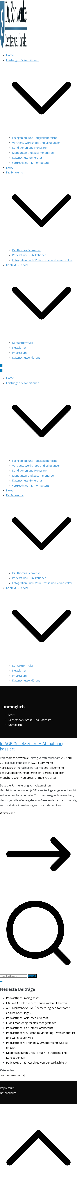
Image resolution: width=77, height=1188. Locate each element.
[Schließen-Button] (1, 370)
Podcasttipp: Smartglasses (22, 998)
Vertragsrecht (8, 767)
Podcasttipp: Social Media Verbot (27, 1018)
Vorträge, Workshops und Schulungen (36, 143)
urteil (53, 777)
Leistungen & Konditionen (22, 383)
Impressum (19, 352)
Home (10, 55)
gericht (47, 773)
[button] (41, 133)
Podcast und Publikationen (29, 255)
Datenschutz (8, 1093)
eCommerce (46, 763)
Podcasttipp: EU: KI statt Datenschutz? (30, 1028)
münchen (6, 777)
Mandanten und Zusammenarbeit (33, 152)
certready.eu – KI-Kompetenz (30, 162)
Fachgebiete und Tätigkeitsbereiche (34, 138)
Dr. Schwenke (14, 495)
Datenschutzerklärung (26, 357)
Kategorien (7, 1070)
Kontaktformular (22, 343)
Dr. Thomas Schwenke (26, 250)
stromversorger (23, 777)
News (9, 167)
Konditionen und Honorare (29, 147)
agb (46, 767)
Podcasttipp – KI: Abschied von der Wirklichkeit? (36, 1062)
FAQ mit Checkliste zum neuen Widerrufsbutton (36, 1003)
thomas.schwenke (17, 758)
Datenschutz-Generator (27, 157)
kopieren (58, 773)
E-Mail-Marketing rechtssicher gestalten (31, 1023)
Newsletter (19, 347)
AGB (34, 763)
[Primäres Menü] (1, 365)
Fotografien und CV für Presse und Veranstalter (42, 260)
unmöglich (41, 777)
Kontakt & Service (17, 588)
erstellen (35, 773)
